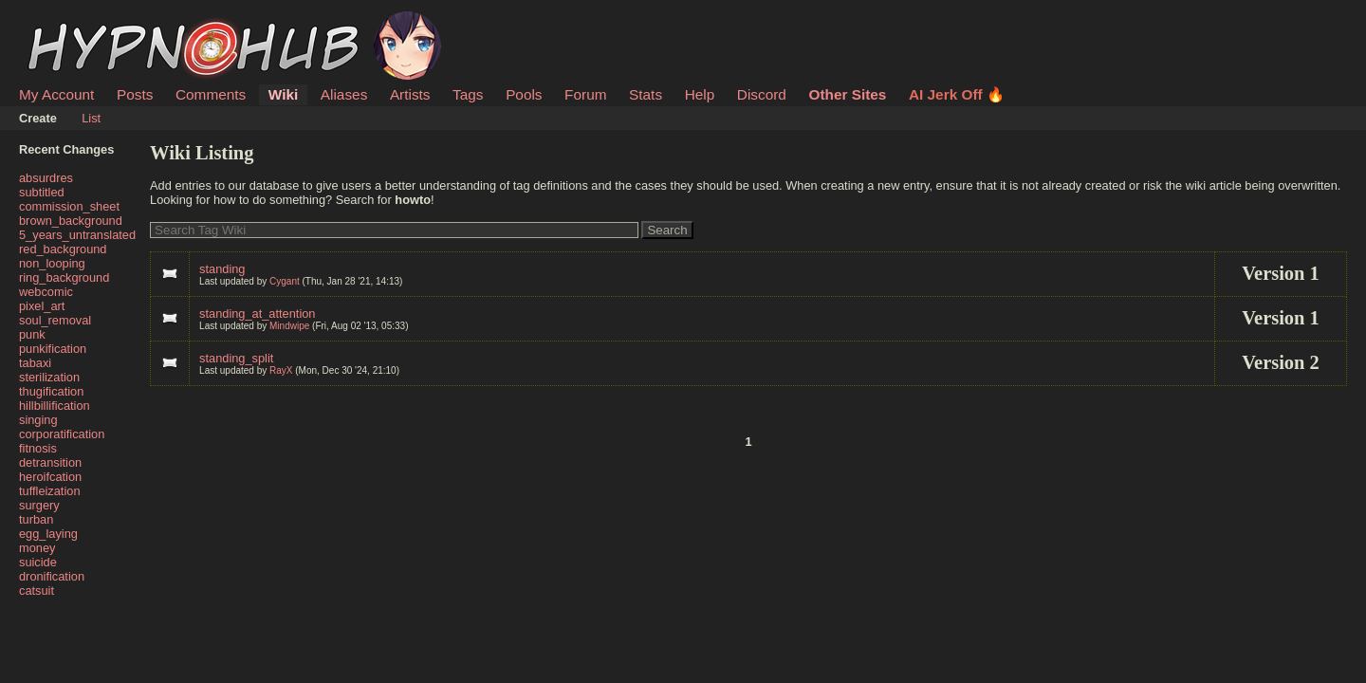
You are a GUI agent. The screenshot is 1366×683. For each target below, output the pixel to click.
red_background (63, 249)
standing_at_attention (257, 313)
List (91, 118)
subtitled (42, 192)
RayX (280, 370)
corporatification (61, 434)
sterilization (49, 377)
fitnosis (38, 448)
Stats (645, 94)
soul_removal (55, 320)
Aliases (344, 94)
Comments (210, 94)
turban (36, 519)
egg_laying (48, 533)
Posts (135, 94)
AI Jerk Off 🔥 (957, 94)
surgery (39, 505)
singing (38, 420)
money (37, 548)
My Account (56, 94)
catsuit (36, 590)
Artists (410, 94)
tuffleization (50, 491)
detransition (50, 462)
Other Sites (847, 94)
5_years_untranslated (77, 235)
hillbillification (54, 405)
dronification (51, 576)
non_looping (52, 263)
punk (32, 334)
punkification (52, 349)
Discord (761, 94)
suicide (38, 562)
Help (700, 94)
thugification (51, 391)
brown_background (70, 220)
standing (222, 269)
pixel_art (42, 306)
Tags (467, 94)
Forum (585, 94)
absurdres (46, 178)
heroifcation (50, 477)
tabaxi (35, 363)
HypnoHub (71, 21)
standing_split (236, 358)
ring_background (64, 277)
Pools (524, 94)
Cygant (284, 281)
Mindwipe (289, 326)
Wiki (283, 94)
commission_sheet (69, 206)
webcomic (46, 292)
